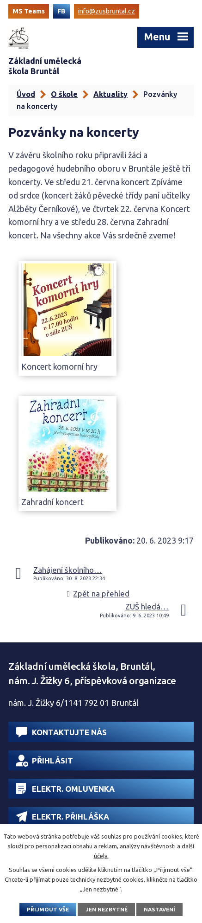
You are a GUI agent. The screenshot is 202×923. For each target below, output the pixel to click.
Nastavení (159, 909)
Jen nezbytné (107, 909)
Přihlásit (44, 761)
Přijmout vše (48, 909)
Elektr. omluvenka (65, 788)
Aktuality (110, 94)
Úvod (26, 94)
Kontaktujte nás (61, 732)
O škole (64, 94)
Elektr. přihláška (62, 816)
